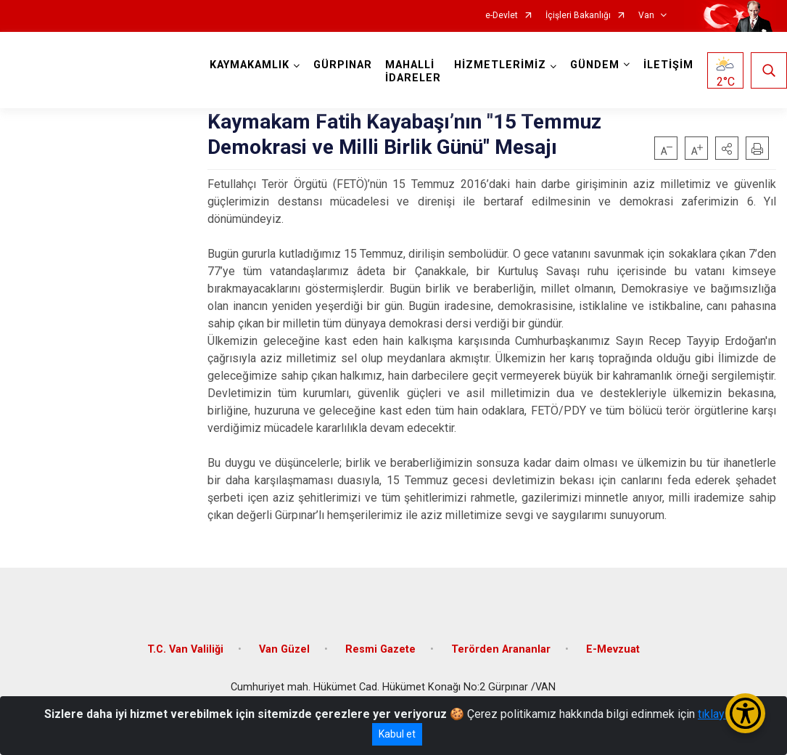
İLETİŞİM (668, 65)
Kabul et (397, 734)
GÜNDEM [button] (594, 65)
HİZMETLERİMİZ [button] (500, 65)
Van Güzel (284, 649)
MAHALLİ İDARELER (413, 71)
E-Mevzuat (613, 649)
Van (646, 15)
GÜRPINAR (342, 65)
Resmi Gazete (380, 649)
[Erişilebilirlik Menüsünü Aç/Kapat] (745, 713)
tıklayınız (720, 714)
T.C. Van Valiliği (185, 649)
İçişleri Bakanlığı (578, 15)
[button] (726, 148)
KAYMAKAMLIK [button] (249, 65)
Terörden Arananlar (501, 649)
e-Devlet (501, 15)
